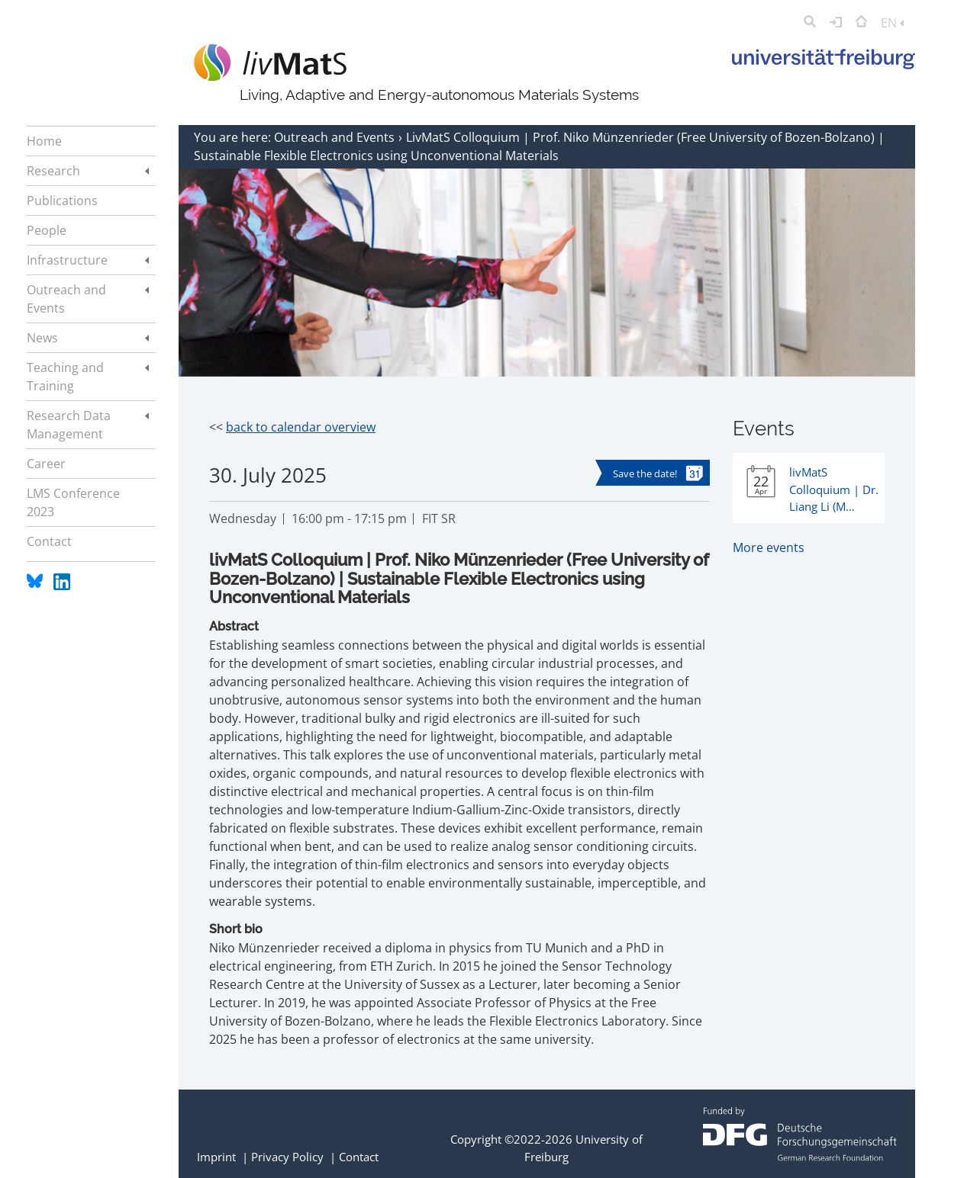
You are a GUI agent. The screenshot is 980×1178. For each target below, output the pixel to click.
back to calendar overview (301, 427)
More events (768, 547)
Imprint (216, 1156)
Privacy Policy (287, 1156)
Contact (359, 1156)
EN (892, 22)
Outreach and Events (336, 137)
